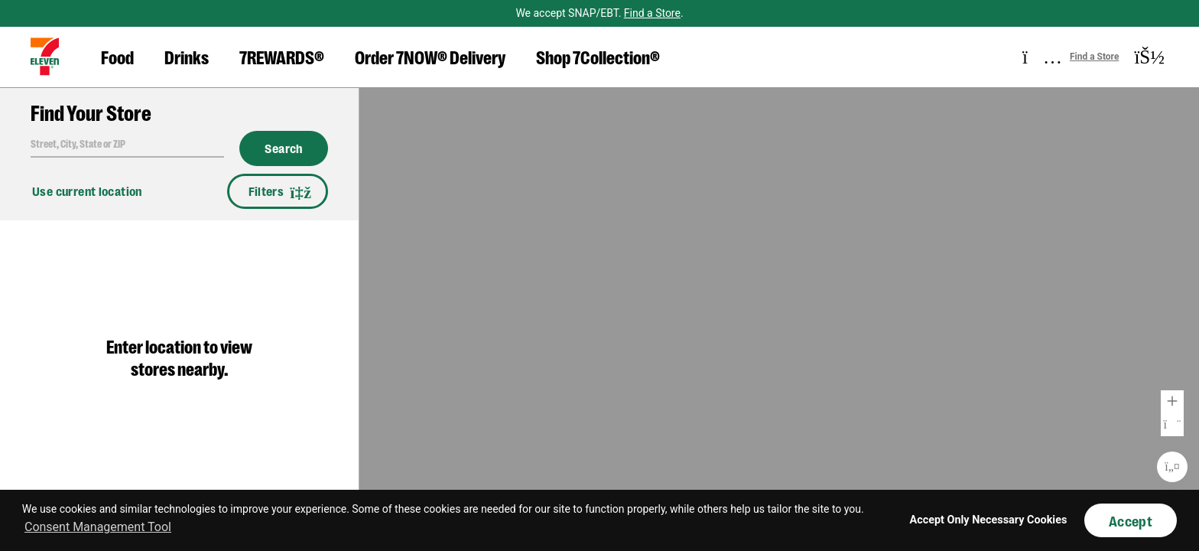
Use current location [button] (87, 191)
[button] (45, 56)
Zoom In (1172, 401)
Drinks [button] (186, 56)
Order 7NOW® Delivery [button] (430, 56)
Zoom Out (1172, 424)
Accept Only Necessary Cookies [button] (988, 520)
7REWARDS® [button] (281, 56)
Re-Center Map (1172, 467)
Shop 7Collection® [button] (598, 56)
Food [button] (117, 56)
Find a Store (652, 13)
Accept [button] (1130, 520)
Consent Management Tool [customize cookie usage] (97, 527)
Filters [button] (278, 191)
